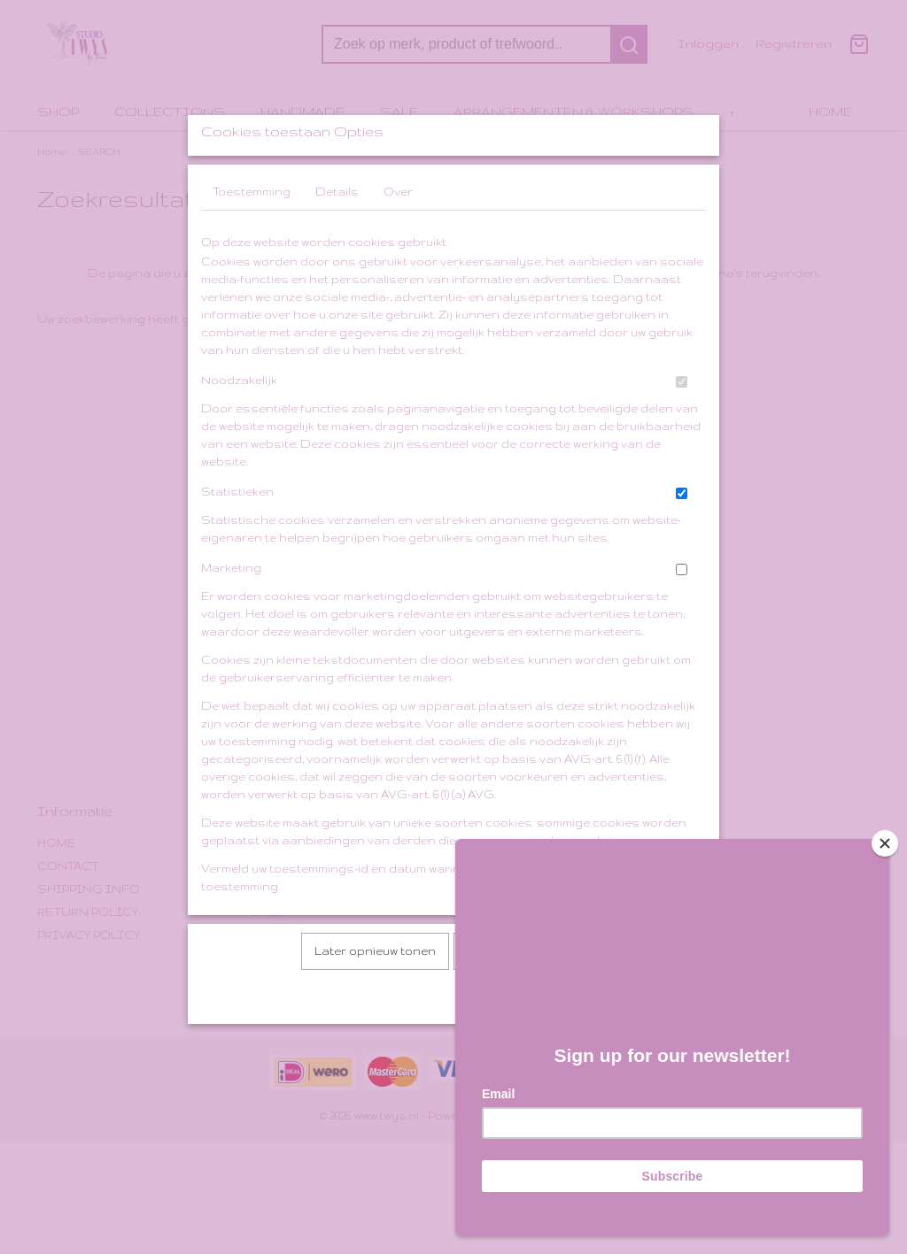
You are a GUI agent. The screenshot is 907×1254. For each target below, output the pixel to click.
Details (337, 238)
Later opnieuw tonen (375, 998)
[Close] (885, 843)
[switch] (681, 429)
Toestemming (252, 238)
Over (398, 238)
